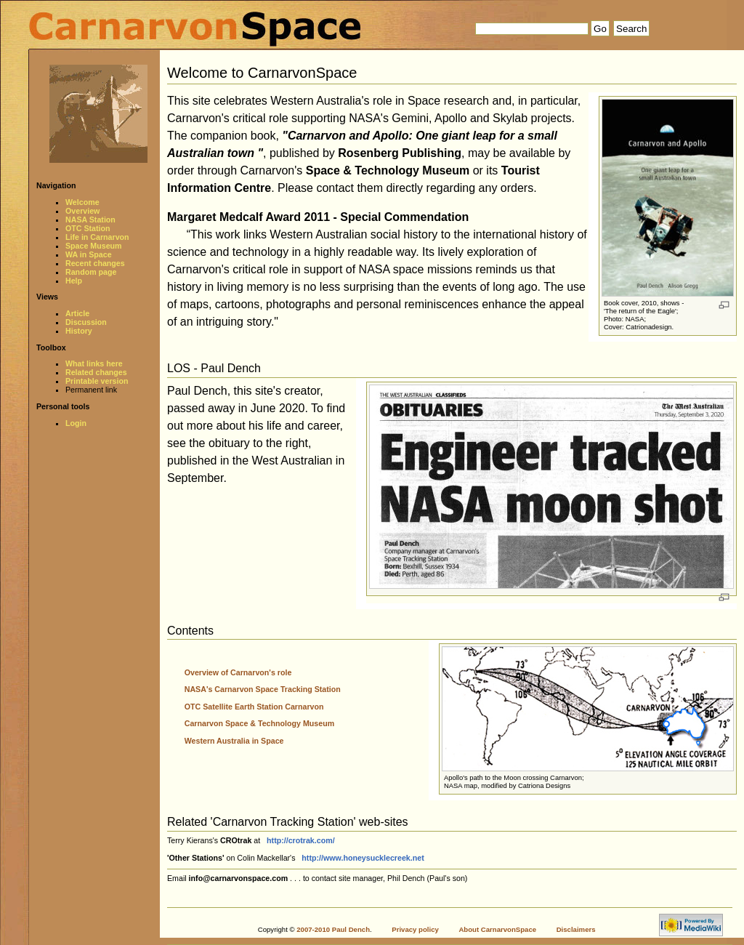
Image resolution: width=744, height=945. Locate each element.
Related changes (96, 372)
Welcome (82, 202)
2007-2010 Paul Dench (333, 929)
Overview (82, 210)
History (78, 330)
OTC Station (87, 228)
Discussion (86, 322)
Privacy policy (415, 929)
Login (75, 423)
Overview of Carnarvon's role (238, 672)
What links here (94, 363)
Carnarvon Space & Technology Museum (259, 723)
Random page (90, 272)
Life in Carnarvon (97, 237)
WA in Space (88, 254)
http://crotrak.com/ (301, 840)
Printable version (96, 381)
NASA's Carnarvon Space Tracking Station (263, 689)
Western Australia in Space (234, 740)
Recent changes (95, 263)
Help (73, 280)
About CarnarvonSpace (497, 929)
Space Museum (93, 245)
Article (77, 313)
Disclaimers (576, 929)
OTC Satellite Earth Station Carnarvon (254, 706)
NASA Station (90, 219)
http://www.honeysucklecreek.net (363, 857)
